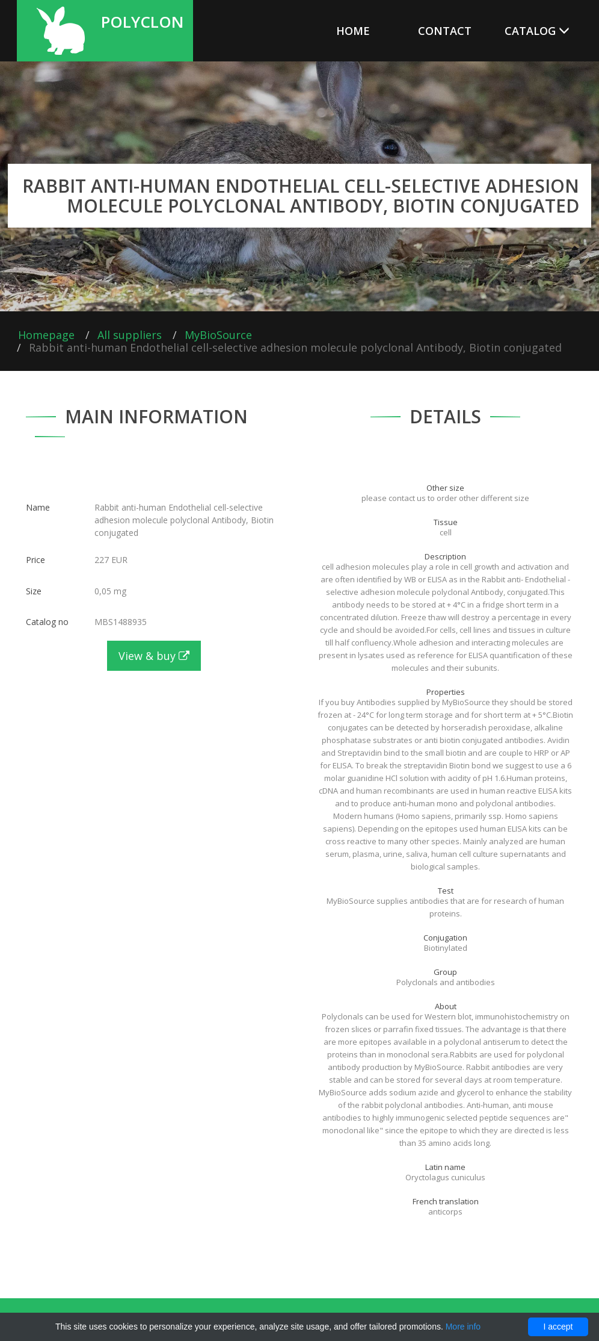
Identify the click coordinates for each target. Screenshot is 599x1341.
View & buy (153, 656)
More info (463, 1326)
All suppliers (129, 335)
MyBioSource (218, 335)
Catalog (537, 30)
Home (353, 30)
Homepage (46, 335)
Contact (445, 30)
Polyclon (142, 20)
